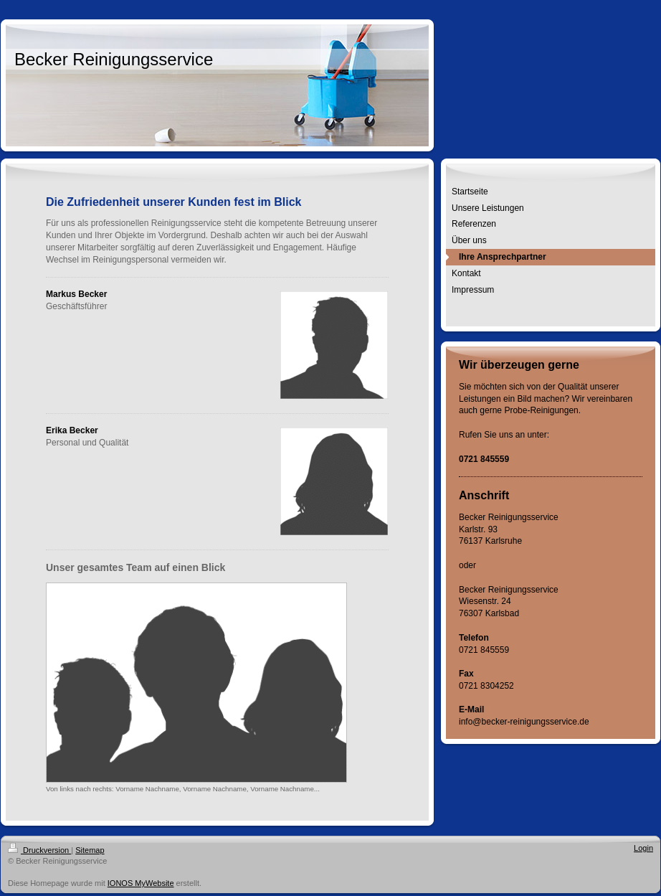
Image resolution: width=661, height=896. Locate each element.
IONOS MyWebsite (141, 883)
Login (643, 848)
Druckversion (39, 850)
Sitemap (89, 850)
